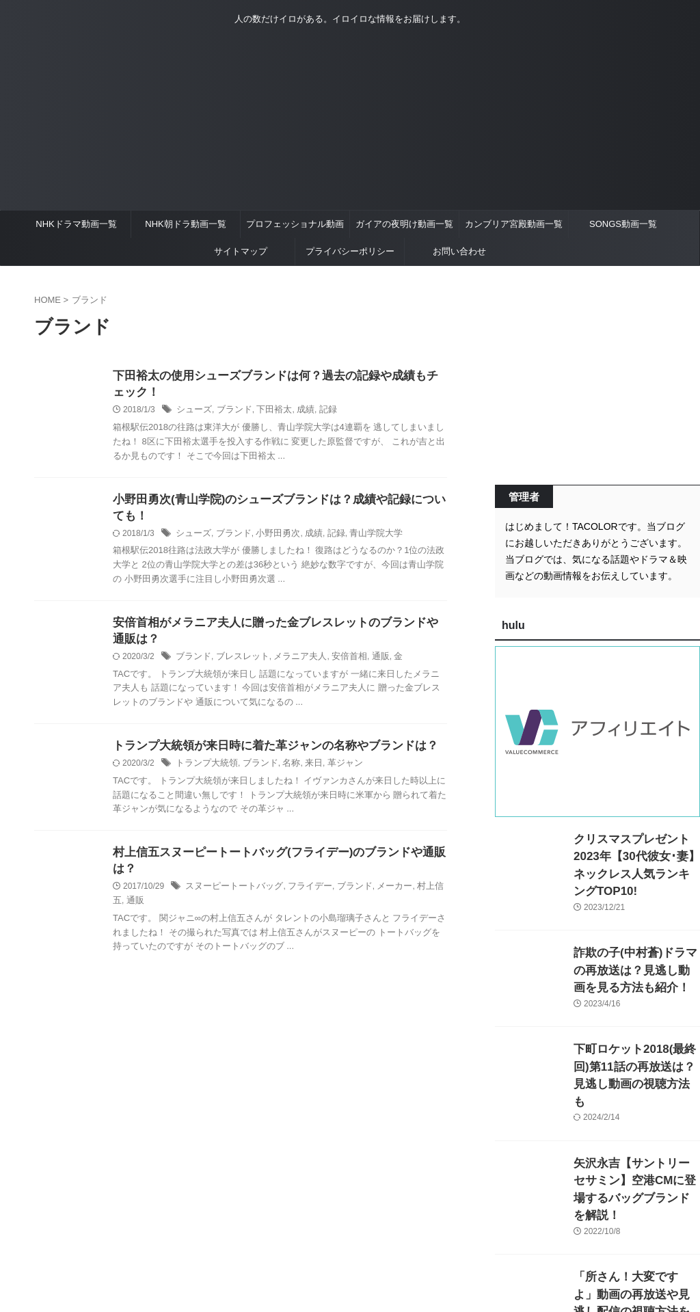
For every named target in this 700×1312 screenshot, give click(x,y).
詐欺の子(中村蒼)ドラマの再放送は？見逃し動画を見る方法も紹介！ (636, 950)
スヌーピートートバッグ (230, 897)
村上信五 (417, 897)
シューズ (192, 412)
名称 (283, 772)
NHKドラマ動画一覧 (76, 224)
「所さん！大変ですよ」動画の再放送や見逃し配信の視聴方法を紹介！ (636, 1239)
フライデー (300, 897)
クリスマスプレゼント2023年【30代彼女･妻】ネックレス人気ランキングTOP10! (634, 853)
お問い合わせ (459, 251)
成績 (296, 412)
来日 (304, 772)
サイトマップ (240, 251)
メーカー (379, 897)
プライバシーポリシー (350, 251)
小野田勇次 (270, 538)
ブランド (230, 412)
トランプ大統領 (204, 772)
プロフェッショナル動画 (295, 224)
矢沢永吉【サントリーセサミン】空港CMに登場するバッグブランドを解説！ (636, 1143)
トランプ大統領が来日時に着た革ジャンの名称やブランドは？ (266, 754)
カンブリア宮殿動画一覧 (514, 224)
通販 (366, 664)
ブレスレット (237, 664)
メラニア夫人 (291, 664)
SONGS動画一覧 (623, 224)
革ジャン (333, 772)
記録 (318, 412)
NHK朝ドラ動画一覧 (185, 224)
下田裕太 (267, 412)
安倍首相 (337, 664)
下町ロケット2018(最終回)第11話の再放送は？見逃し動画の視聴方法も (636, 1046)
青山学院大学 (362, 538)
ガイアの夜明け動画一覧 (404, 224)
